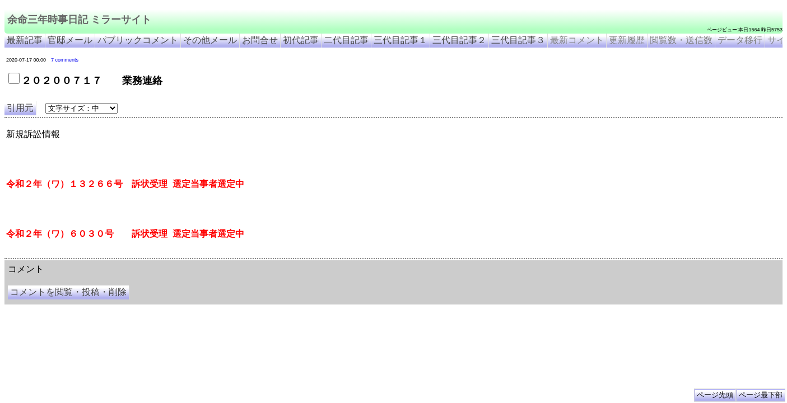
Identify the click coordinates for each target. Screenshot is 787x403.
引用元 (20, 108)
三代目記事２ (459, 40)
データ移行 (740, 40)
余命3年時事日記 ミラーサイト (192, 254)
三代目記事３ (518, 40)
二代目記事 (346, 40)
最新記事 (25, 40)
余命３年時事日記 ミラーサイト (118, 254)
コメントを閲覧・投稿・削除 (68, 292)
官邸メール (70, 40)
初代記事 (301, 40)
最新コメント (577, 40)
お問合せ (260, 40)
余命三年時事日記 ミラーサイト (79, 19)
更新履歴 (627, 40)
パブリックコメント (137, 40)
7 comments (64, 60)
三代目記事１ (400, 40)
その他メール (210, 40)
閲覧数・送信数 (681, 40)
